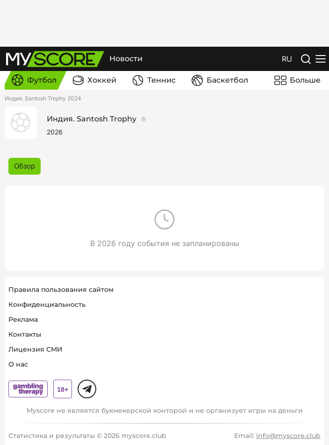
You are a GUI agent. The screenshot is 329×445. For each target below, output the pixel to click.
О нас (18, 364)
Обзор (24, 166)
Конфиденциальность (47, 304)
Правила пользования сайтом (61, 289)
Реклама (23, 319)
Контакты (24, 334)
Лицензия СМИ (35, 349)
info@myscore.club (288, 435)
